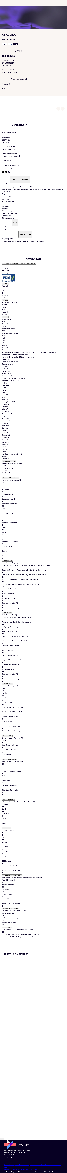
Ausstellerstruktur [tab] (14, 263)
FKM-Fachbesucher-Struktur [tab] (28, 263)
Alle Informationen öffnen (9, 461)
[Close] (2, 1148)
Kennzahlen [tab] (6, 263)
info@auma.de (9, 1170)
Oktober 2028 (7, 65)
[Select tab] (10, 266)
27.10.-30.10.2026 (8, 63)
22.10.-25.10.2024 (8, 61)
